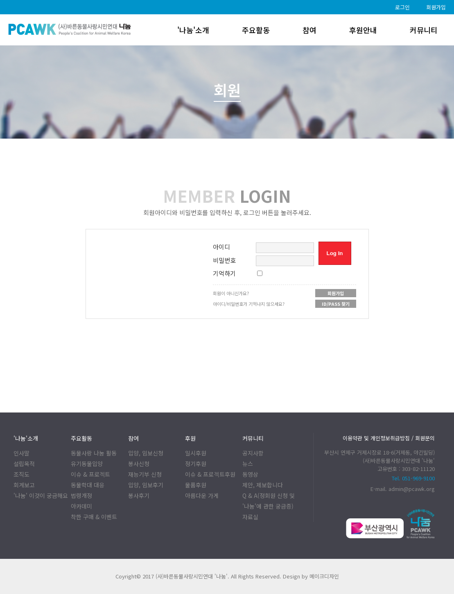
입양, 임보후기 (145, 485)
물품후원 (195, 485)
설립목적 (24, 464)
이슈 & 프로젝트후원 (210, 474)
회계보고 (24, 485)
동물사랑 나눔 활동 (94, 453)
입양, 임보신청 (145, 453)
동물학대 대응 (87, 485)
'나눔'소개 (193, 30)
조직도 (21, 474)
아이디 (221, 246)
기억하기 (224, 273)
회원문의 (425, 438)
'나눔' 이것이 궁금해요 (41, 495)
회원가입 (436, 7)
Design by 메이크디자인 (311, 576)
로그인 (402, 7)
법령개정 (81, 495)
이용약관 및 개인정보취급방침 (376, 438)
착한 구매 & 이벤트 (94, 517)
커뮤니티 (424, 30)
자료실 (250, 517)
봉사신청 (138, 464)
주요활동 (256, 30)
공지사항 (253, 453)
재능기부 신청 (145, 474)
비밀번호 (224, 260)
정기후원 (195, 464)
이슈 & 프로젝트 (90, 474)
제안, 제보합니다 (262, 485)
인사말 (21, 453)
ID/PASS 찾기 (336, 303)
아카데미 (81, 506)
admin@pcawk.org (411, 489)
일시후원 (195, 453)
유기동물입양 (87, 464)
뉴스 (247, 464)
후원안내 (363, 30)
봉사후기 (138, 495)
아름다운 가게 (202, 495)
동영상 (250, 474)
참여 (309, 30)
